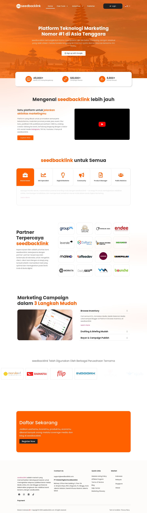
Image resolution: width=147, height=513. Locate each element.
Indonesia (118, 476)
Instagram (35, 129)
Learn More (25, 198)
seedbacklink (22, 478)
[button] (105, 311)
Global (117, 488)
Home (50, 6)
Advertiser (77, 6)
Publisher (91, 6)
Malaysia (118, 480)
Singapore (119, 484)
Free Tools (62, 6)
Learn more (85, 325)
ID (128, 6)
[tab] (25, 177)
